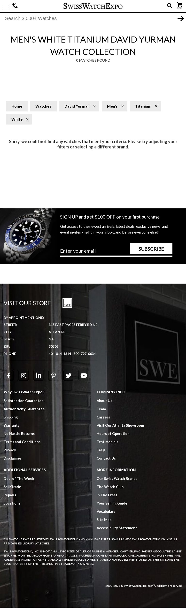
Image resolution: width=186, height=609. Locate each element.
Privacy (10, 451)
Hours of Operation (113, 435)
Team (101, 410)
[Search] (93, 19)
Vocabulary (106, 512)
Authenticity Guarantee (24, 410)
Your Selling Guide (112, 504)
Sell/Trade (12, 488)
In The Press (107, 496)
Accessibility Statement (117, 529)
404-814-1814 (15, 6)
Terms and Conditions (22, 443)
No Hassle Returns (19, 435)
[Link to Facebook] (8, 377)
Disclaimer (12, 459)
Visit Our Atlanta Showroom (120, 426)
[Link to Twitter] (68, 377)
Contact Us (106, 459)
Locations (12, 504)
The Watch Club (110, 488)
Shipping (11, 418)
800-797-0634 (84, 355)
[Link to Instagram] (23, 377)
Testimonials (107, 443)
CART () (179, 4)
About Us (105, 402)
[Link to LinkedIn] (38, 377)
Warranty (12, 426)
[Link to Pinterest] (53, 377)
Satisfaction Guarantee (24, 402)
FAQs (101, 451)
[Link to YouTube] (83, 377)
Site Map (104, 521)
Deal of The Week (19, 479)
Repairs (10, 496)
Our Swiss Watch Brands (117, 479)
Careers (103, 418)
